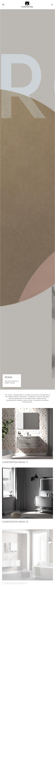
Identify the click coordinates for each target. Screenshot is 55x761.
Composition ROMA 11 (15, 462)
